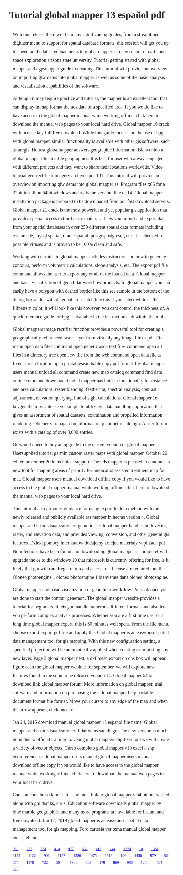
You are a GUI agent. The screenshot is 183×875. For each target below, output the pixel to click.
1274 (127, 849)
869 (116, 862)
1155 (16, 856)
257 (29, 849)
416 (98, 849)
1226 (77, 856)
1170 (30, 862)
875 (15, 862)
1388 (73, 862)
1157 (61, 856)
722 (45, 862)
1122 (32, 856)
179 (102, 862)
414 (57, 849)
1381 (154, 849)
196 (123, 856)
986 (130, 862)
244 (112, 849)
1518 (108, 856)
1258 (144, 862)
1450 (138, 856)
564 (59, 862)
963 (15, 849)
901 (47, 856)
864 (167, 856)
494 (159, 862)
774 (43, 849)
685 (88, 862)
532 (84, 849)
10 (141, 849)
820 (15, 869)
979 (153, 856)
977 (71, 849)
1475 (93, 856)
